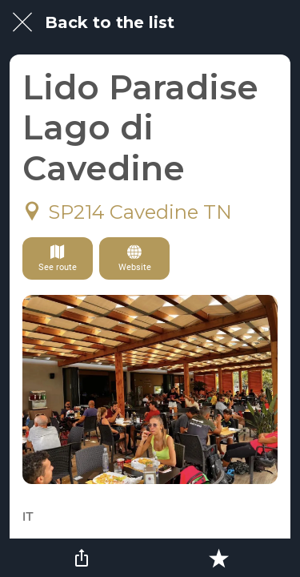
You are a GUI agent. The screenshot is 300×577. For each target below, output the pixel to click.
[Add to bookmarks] (218, 558)
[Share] (81, 558)
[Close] (22, 22)
